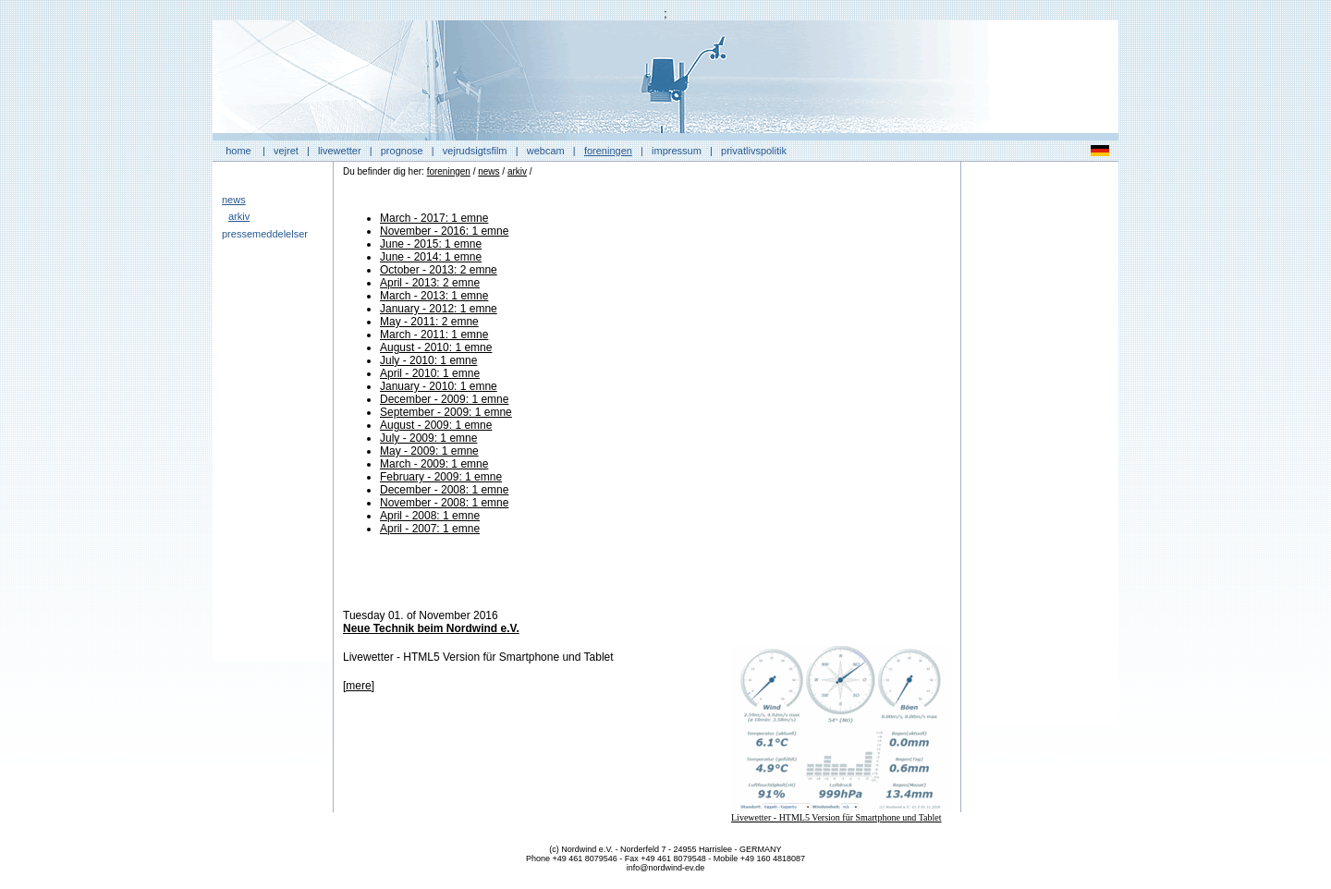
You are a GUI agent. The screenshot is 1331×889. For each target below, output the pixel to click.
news (234, 199)
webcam (546, 150)
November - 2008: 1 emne (444, 502)
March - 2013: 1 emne (434, 295)
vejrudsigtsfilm (475, 150)
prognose (402, 150)
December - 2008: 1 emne (444, 489)
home (238, 150)
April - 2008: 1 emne (430, 515)
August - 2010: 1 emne (436, 347)
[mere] (358, 685)
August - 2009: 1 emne (436, 425)
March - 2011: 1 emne (434, 334)
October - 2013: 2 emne (438, 269)
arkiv (239, 216)
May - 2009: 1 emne (429, 450)
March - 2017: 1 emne (434, 218)
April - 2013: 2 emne (430, 282)
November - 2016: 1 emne (444, 231)
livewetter (339, 150)
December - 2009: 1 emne (444, 399)
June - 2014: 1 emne (431, 256)
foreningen (608, 150)
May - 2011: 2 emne (429, 321)
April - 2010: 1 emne (430, 373)
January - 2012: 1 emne (438, 308)
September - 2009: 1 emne (446, 412)
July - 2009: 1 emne (428, 438)
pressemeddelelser (265, 233)
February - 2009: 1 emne (441, 476)
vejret (286, 150)
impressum (677, 150)
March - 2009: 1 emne (434, 463)
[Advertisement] (1040, 448)
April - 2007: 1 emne (430, 528)
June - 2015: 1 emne (431, 243)
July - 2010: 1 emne (428, 360)
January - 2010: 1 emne (438, 386)
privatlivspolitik (754, 150)
